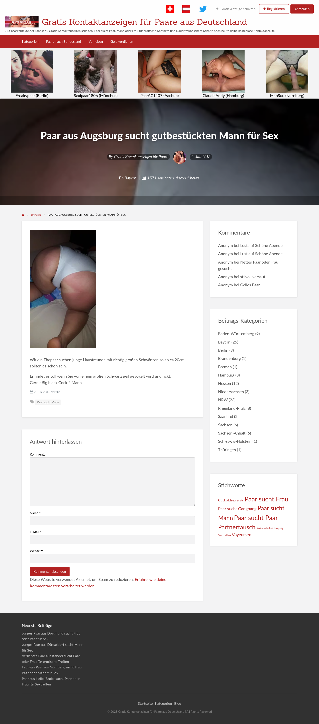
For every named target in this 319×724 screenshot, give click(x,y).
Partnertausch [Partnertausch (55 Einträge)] (237, 527)
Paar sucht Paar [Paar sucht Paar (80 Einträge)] (256, 517)
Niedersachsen (231, 391)
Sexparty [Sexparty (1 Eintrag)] (278, 528)
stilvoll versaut (252, 276)
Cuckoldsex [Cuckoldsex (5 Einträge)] (227, 500)
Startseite (145, 703)
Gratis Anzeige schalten (235, 9)
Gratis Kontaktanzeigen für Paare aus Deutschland (144, 21)
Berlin (223, 350)
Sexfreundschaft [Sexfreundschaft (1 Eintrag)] (265, 528)
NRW (223, 399)
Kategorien (30, 41)
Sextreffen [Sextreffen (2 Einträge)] (224, 535)
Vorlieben (96, 41)
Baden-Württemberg (236, 333)
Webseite (37, 551)
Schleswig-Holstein (235, 441)
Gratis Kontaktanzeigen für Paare (141, 157)
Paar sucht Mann (48, 402)
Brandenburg (229, 358)
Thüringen (227, 449)
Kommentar (38, 454)
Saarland (225, 416)
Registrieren (276, 9)
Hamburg (226, 375)
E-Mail (35, 532)
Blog (177, 703)
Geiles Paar (250, 284)
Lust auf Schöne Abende (261, 245)
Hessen (224, 383)
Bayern (130, 177)
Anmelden (301, 9)
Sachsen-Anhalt (231, 433)
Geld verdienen (122, 41)
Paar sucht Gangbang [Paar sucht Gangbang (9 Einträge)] (237, 508)
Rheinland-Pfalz (232, 408)
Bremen (225, 366)
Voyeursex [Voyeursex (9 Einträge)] (241, 534)
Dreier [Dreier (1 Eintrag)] (240, 500)
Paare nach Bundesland (63, 41)
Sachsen (225, 424)
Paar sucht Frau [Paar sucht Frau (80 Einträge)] (266, 499)
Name (35, 513)
